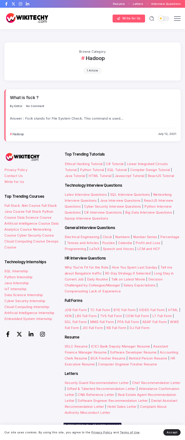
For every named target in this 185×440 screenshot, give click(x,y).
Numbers (122, 237)
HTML (173, 310)
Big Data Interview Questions (148, 212)
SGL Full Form (76, 322)
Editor (18, 106)
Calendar (125, 243)
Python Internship (18, 277)
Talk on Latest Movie (128, 279)
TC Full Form (100, 310)
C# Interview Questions (103, 212)
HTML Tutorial (100, 176)
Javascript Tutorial (130, 176)
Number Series (145, 237)
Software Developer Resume (133, 352)
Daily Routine (97, 279)
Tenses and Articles (83, 243)
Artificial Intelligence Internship (29, 313)
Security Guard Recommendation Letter (97, 383)
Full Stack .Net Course (22, 205)
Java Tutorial (75, 176)
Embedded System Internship (28, 319)
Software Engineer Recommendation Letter (113, 401)
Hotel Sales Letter (122, 406)
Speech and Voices (118, 249)
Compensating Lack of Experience (93, 291)
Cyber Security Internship (24, 301)
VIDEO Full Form (152, 310)
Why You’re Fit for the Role (87, 267)
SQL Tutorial (117, 170)
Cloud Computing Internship (26, 307)
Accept (172, 432)
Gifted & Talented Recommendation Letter (101, 389)
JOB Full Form (76, 310)
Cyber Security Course (35, 235)
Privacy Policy (15, 170)
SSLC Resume (76, 346)
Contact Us (13, 176)
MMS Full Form (102, 322)
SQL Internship (16, 271)
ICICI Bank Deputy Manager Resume (120, 346)
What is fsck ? (24, 97)
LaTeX (94, 249)
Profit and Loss (148, 243)
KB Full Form (116, 328)
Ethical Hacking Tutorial (84, 164)
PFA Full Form (128, 322)
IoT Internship (15, 289)
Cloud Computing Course (24, 241)
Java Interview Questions (120, 200)
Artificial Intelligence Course (27, 223)
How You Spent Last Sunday (134, 267)
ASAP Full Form (154, 322)
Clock (107, 237)
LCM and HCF (148, 249)
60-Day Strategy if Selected (128, 273)
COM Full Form (137, 316)
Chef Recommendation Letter (156, 383)
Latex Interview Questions (86, 194)
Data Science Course (34, 217)
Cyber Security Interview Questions (112, 206)
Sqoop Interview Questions (86, 218)
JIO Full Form (92, 328)
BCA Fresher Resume (108, 358)
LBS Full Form (86, 316)
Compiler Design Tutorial (150, 170)
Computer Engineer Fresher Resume (127, 364)
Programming (75, 249)
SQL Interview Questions (130, 194)
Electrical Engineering (82, 237)
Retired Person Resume (148, 358)
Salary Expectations (140, 285)
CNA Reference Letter (96, 395)
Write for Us (14, 182)
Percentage (169, 237)
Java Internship (16, 283)
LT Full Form (162, 316)
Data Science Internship (23, 295)
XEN (68, 316)
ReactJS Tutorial (161, 176)
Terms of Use (130, 432)
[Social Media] (6, 4)
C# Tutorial (115, 164)
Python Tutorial (92, 170)
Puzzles (108, 243)
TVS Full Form (111, 316)
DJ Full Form (139, 328)
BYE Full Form (124, 310)
